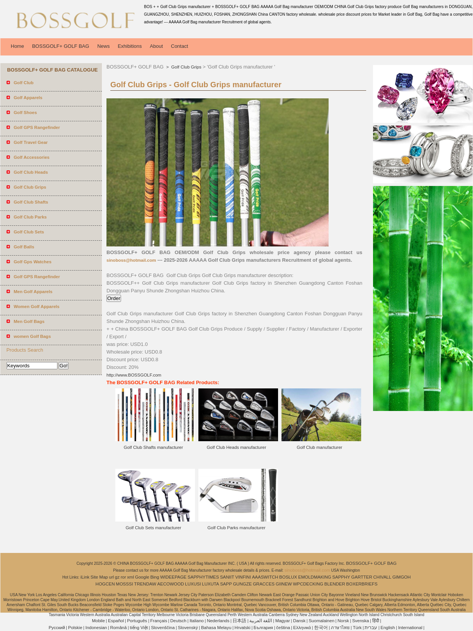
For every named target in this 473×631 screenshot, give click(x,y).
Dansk (299, 620)
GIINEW (284, 584)
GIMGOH (401, 577)
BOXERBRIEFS (362, 584)
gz (117, 577)
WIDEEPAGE (173, 577)
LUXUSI (193, 584)
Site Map (99, 577)
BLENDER (334, 584)
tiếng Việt (139, 627)
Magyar (282, 620)
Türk (357, 627)
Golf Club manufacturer (319, 447)
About (156, 46)
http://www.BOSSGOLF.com (133, 375)
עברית (371, 627)
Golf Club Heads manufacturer (236, 447)
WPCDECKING (308, 584)
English (388, 627)
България (263, 627)
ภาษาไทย (340, 627)
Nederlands (218, 620)
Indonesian (96, 627)
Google (142, 577)
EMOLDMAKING (314, 577)
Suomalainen (321, 620)
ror (123, 577)
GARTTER (361, 577)
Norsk (343, 620)
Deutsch (178, 620)
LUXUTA (210, 584)
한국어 (321, 627)
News (103, 46)
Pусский (57, 627)
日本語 (239, 620)
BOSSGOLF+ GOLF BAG (60, 46)
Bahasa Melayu (216, 627)
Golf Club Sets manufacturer (153, 527)
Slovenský (188, 627)
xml (130, 577)
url (111, 577)
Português (137, 620)
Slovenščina (163, 627)
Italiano (197, 620)
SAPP (226, 584)
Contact (179, 46)
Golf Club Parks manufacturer (236, 527)
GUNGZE (242, 584)
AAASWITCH (265, 577)
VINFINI (243, 577)
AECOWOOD (170, 584)
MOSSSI (124, 584)
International (410, 627)
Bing (154, 577)
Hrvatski (242, 627)
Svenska (360, 620)
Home (17, 46)
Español (116, 620)
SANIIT (227, 577)
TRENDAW (145, 584)
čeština (283, 627)
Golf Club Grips (185, 67)
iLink (85, 577)
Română (118, 627)
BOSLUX (288, 577)
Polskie (75, 627)
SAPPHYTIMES (203, 577)
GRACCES (264, 584)
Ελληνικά (302, 627)
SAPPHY (341, 577)
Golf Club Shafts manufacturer (153, 447)
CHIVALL (382, 577)
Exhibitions (130, 46)
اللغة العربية (260, 620)
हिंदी (375, 620)
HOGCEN (105, 584)
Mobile (98, 620)
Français (158, 620)
